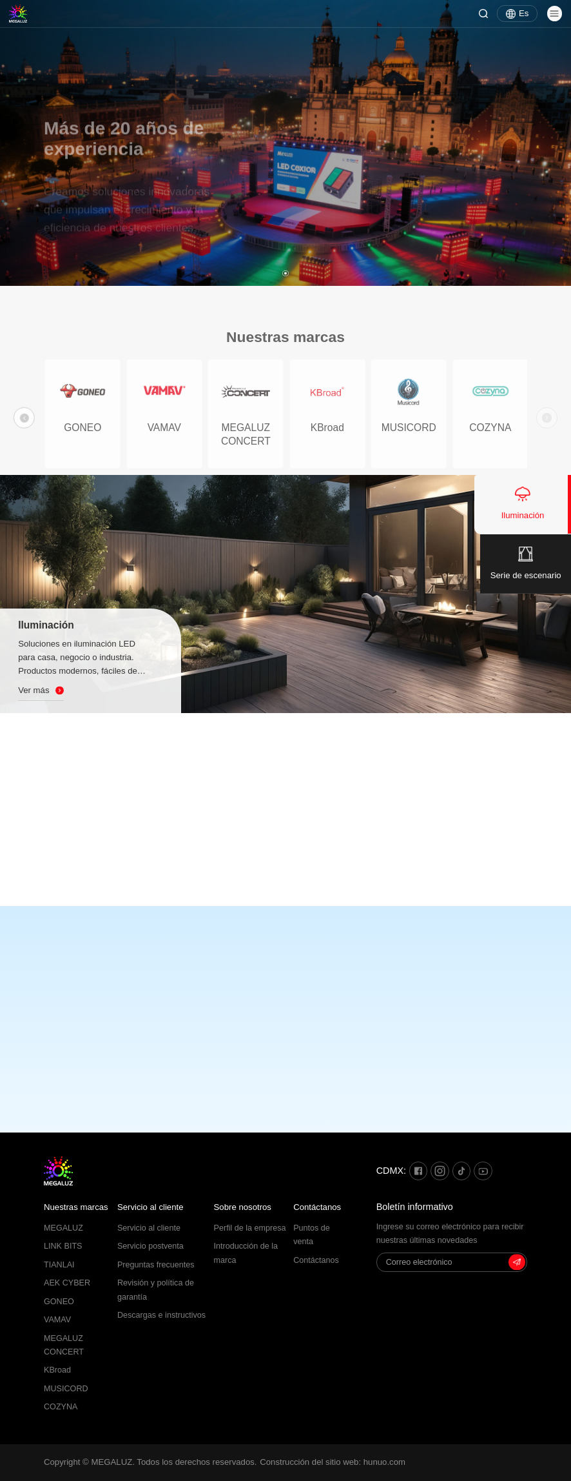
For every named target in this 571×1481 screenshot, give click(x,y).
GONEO (59, 1301)
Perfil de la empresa (250, 1228)
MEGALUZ (63, 1228)
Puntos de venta (311, 1235)
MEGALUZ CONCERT (64, 1345)
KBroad (57, 1370)
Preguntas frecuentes (156, 1264)
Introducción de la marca (246, 1253)
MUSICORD (66, 1388)
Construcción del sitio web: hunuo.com (332, 1462)
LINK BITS (63, 1246)
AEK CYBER (67, 1282)
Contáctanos (317, 1207)
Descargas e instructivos (161, 1315)
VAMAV (57, 1319)
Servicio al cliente (150, 1207)
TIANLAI (59, 1264)
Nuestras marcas (76, 1207)
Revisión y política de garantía (155, 1289)
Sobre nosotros (242, 1207)
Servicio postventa (150, 1246)
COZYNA (60, 1406)
